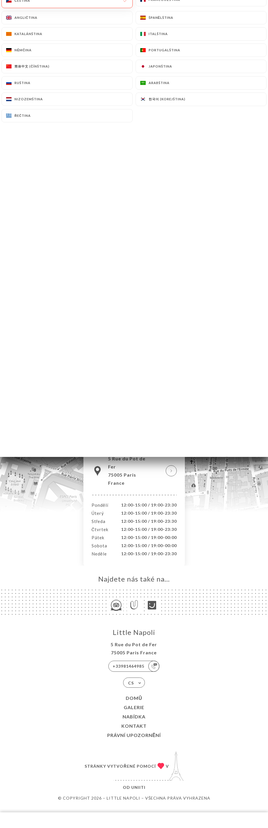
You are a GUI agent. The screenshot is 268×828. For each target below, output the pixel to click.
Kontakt (134, 732)
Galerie (134, 713)
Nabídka (134, 722)
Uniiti (138, 793)
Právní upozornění (134, 741)
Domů (134, 704)
